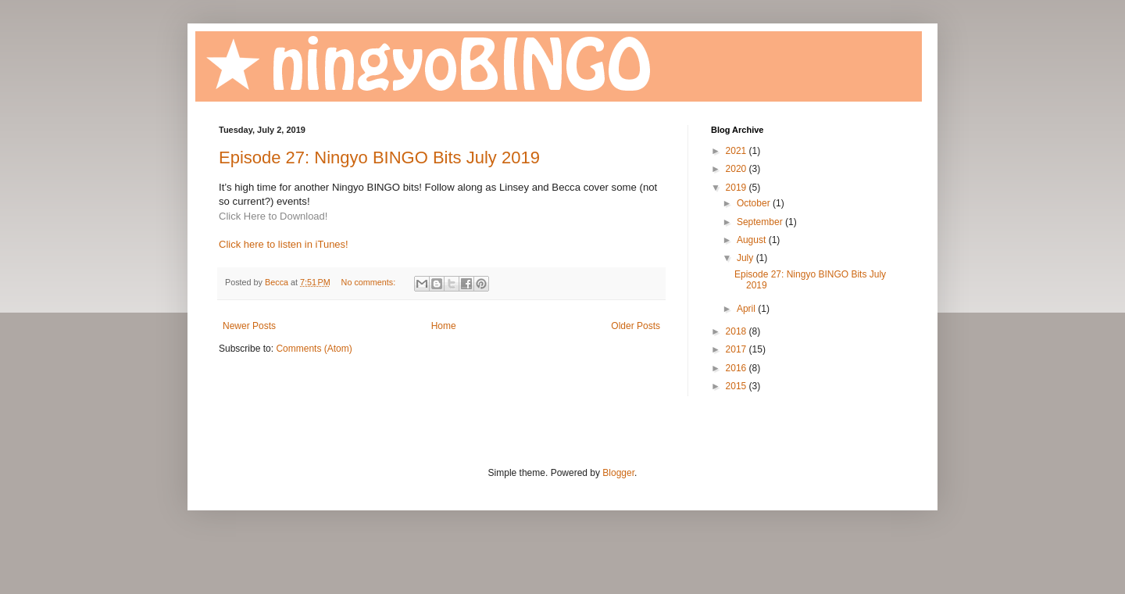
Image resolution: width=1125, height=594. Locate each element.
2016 (737, 368)
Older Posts (635, 325)
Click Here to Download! (273, 216)
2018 (737, 331)
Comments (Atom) (314, 348)
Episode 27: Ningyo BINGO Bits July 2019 (379, 157)
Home (443, 325)
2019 (737, 187)
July (746, 257)
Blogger (618, 472)
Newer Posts (249, 325)
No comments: (369, 282)
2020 (737, 168)
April (747, 308)
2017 (737, 349)
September (761, 221)
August (753, 239)
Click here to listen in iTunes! (283, 244)
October (755, 203)
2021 (737, 150)
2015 (737, 386)
